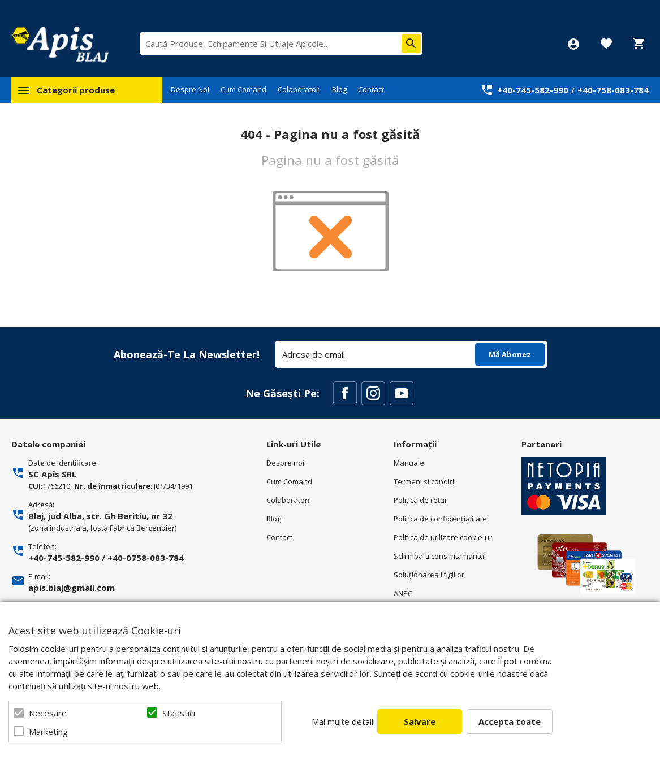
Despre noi (285, 463)
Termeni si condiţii (425, 481)
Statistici (178, 713)
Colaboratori (299, 89)
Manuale (409, 463)
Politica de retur (420, 500)
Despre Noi (190, 89)
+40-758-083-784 (613, 89)
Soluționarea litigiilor (429, 575)
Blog (339, 89)
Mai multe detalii (343, 721)
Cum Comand (243, 89)
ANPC (403, 593)
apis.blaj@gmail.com (71, 587)
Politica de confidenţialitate (440, 519)
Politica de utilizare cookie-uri (444, 537)
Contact (371, 89)
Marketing (48, 731)
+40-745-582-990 (532, 89)
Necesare (48, 713)
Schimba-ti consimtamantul (440, 556)
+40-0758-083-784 (145, 557)
